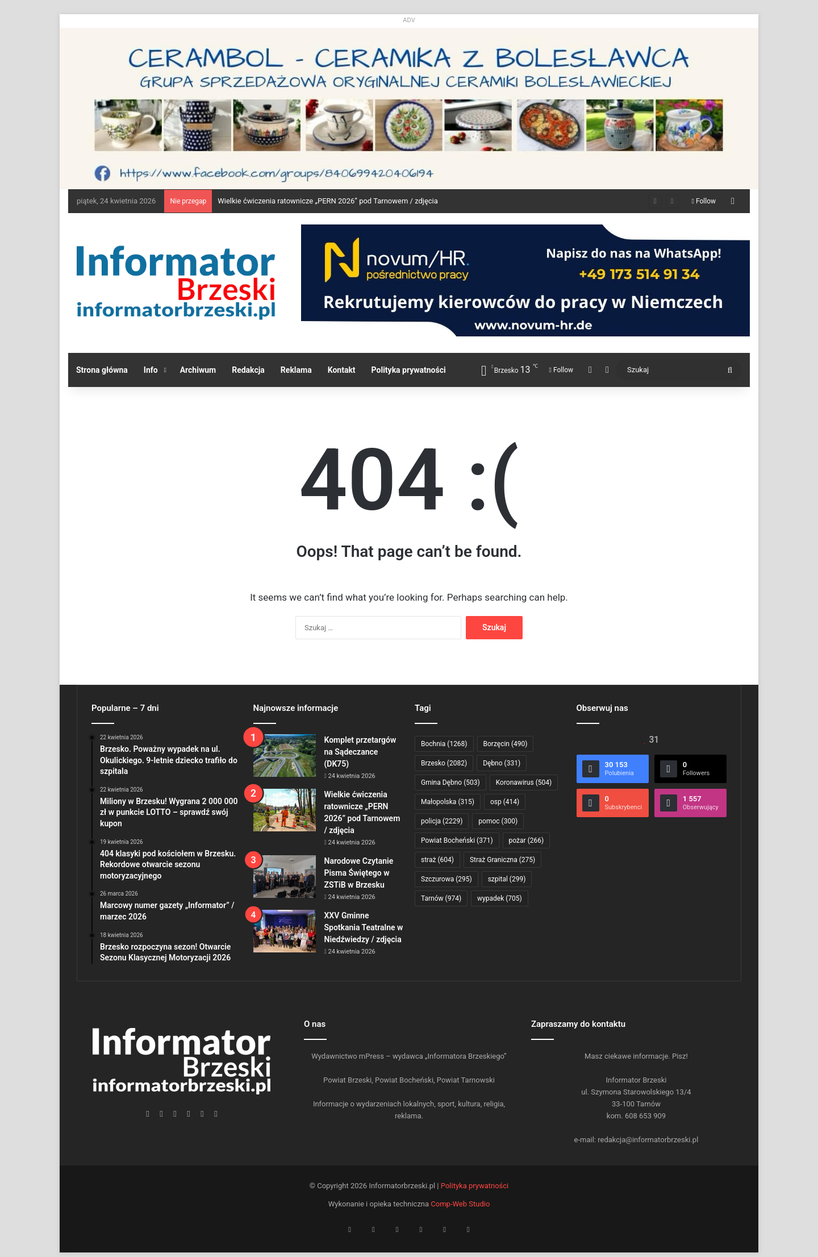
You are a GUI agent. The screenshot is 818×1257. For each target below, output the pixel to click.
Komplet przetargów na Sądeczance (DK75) (360, 751)
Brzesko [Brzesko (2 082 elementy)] (444, 763)
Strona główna (102, 369)
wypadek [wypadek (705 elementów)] (499, 898)
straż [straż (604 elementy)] (437, 860)
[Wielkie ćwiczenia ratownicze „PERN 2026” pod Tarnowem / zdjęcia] (284, 810)
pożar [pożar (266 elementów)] (526, 840)
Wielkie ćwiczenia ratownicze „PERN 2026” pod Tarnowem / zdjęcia (328, 201)
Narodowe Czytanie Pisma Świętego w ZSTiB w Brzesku (359, 872)
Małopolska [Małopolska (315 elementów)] (447, 802)
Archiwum (198, 369)
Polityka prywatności (409, 369)
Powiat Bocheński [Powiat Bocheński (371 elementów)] (457, 840)
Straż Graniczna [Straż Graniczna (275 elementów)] (502, 860)
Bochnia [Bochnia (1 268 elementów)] (444, 744)
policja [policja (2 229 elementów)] (441, 821)
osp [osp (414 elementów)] (504, 802)
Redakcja (248, 369)
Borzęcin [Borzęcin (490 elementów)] (505, 744)
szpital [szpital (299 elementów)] (507, 879)
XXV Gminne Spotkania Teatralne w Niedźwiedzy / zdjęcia (363, 927)
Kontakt (342, 369)
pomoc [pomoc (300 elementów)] (497, 821)
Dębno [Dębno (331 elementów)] (501, 763)
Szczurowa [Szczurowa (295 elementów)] (446, 879)
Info (151, 369)
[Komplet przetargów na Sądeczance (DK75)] (284, 755)
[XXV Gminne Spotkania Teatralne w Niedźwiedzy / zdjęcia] (284, 931)
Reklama (296, 369)
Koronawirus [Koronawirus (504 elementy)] (524, 782)
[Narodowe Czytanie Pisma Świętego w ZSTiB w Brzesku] (284, 876)
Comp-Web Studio (460, 1204)
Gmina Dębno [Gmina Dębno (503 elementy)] (450, 782)
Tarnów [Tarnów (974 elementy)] (441, 898)
